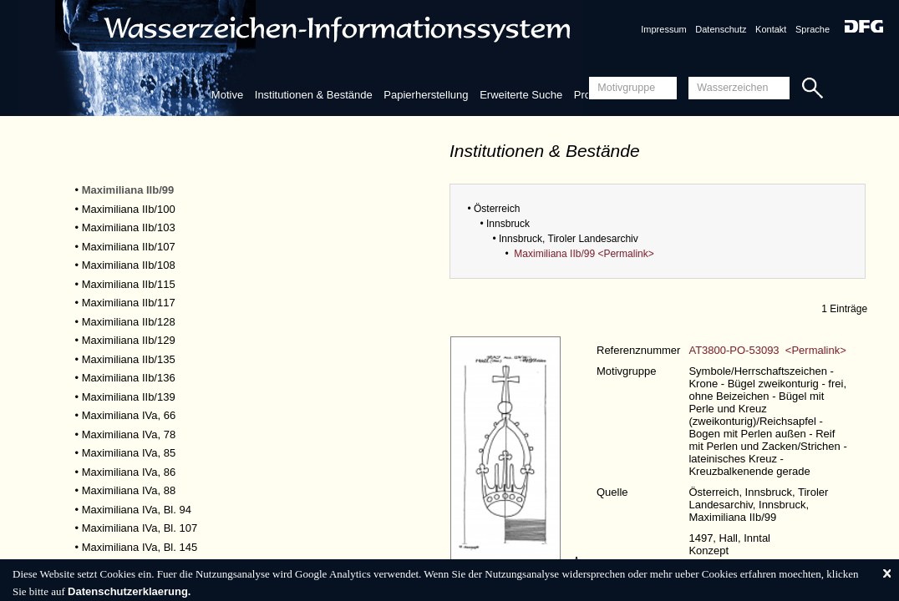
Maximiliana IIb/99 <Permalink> (583, 254)
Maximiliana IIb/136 (128, 377)
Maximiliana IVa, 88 (128, 490)
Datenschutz (720, 29)
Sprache (812, 29)
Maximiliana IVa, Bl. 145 (140, 547)
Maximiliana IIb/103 (128, 227)
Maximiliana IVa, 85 (128, 453)
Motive (227, 94)
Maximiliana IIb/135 (128, 359)
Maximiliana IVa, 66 (128, 415)
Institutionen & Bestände (314, 94)
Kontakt (770, 29)
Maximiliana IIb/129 (128, 340)
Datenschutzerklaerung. (129, 591)
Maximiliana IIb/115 (128, 284)
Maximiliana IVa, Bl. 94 (136, 509)
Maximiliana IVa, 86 (128, 472)
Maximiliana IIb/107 (128, 246)
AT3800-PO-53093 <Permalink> (767, 350)
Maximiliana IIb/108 (128, 265)
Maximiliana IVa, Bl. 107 (140, 528)
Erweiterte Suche (521, 94)
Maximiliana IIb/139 (128, 397)
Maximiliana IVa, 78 (128, 434)
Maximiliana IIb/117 (128, 302)
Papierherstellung (425, 94)
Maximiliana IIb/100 (128, 209)
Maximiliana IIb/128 (128, 322)
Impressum (663, 29)
